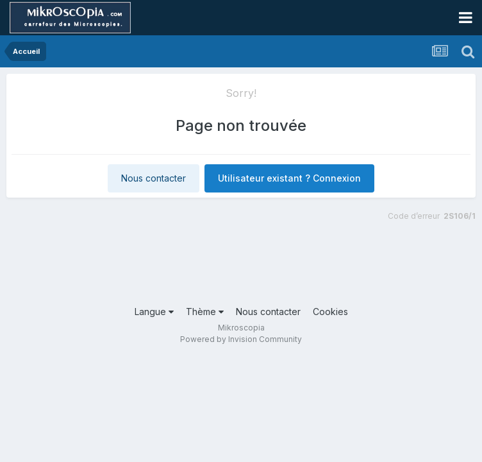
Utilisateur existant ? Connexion (289, 178)
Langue (154, 311)
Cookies (330, 311)
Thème (205, 311)
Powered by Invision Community (241, 339)
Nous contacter (153, 178)
